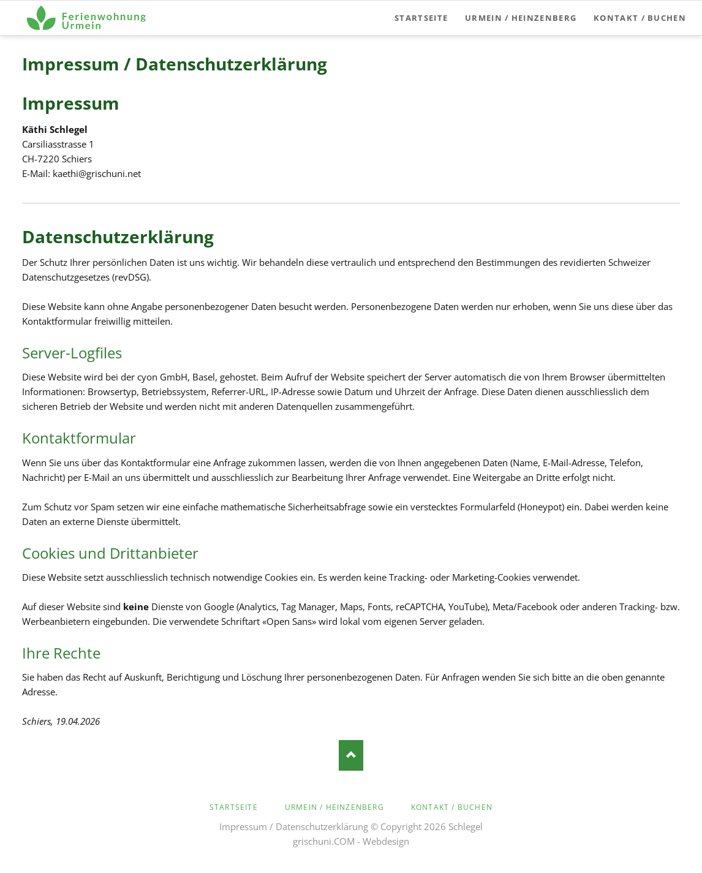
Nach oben (351, 755)
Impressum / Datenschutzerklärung (293, 826)
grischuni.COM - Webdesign (351, 841)
